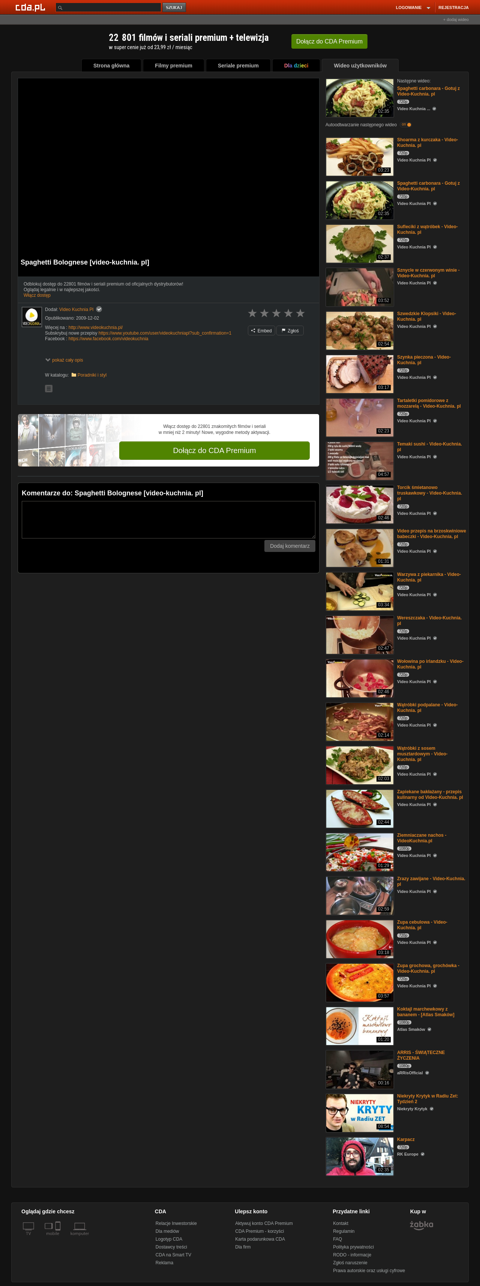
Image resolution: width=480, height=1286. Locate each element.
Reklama (164, 1262)
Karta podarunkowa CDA (260, 1239)
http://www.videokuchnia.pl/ (96, 327)
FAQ (337, 1239)
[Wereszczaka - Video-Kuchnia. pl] (359, 634)
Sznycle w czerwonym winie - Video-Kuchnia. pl (428, 273)
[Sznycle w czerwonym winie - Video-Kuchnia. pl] (359, 286)
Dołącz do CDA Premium (214, 450)
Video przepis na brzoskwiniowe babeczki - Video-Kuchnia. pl (431, 533)
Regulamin (343, 1231)
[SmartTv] (59, 1238)
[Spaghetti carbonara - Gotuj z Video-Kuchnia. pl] (359, 97)
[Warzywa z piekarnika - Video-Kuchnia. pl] (359, 591)
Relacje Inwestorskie (176, 1223)
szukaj (174, 8)
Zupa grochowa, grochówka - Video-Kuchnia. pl (428, 968)
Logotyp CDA (169, 1239)
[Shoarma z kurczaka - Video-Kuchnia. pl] (359, 156)
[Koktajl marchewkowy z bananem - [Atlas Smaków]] (359, 1025)
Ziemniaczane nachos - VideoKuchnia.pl (421, 838)
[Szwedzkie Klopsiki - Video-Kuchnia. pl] (359, 330)
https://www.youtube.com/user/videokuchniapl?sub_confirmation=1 (165, 333)
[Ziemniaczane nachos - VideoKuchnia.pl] (359, 851)
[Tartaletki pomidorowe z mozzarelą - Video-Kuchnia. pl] (359, 417)
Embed (261, 330)
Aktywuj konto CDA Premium (263, 1223)
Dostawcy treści (171, 1247)
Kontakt (340, 1223)
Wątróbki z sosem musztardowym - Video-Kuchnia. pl (422, 754)
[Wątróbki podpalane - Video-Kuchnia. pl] (359, 721)
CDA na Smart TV (173, 1255)
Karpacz (406, 1139)
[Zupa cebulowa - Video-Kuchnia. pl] (359, 938)
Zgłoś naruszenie (350, 1262)
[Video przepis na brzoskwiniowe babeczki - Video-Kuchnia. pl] (359, 547)
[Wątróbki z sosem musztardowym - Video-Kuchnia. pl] (359, 765)
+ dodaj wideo (456, 19)
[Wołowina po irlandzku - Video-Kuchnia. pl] (359, 678)
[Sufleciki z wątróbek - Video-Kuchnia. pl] (359, 243)
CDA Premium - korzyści (259, 1231)
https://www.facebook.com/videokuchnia (108, 338)
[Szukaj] (108, 7)
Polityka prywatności (353, 1247)
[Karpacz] (359, 1156)
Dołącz (329, 41)
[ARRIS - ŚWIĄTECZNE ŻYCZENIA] (359, 1069)
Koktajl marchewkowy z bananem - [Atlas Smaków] (425, 1011)
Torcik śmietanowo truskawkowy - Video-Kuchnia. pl (429, 493)
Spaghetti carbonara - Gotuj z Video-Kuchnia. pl (428, 91)
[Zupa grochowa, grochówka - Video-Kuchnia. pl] (359, 982)
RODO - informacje (352, 1255)
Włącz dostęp (37, 295)
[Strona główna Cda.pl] (31, 7)
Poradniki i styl (92, 375)
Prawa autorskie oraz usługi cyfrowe (369, 1270)
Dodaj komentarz (290, 546)
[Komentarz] (168, 519)
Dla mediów (167, 1231)
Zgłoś (290, 330)
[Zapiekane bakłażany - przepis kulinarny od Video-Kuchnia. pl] (359, 808)
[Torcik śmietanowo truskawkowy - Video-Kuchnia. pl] (359, 504)
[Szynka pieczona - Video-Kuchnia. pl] (359, 373)
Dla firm (242, 1247)
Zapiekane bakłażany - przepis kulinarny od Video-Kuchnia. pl (430, 794)
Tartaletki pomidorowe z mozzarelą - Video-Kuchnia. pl (429, 403)
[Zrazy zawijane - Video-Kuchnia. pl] (359, 895)
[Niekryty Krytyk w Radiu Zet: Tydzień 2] (359, 1112)
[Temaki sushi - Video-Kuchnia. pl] (359, 460)
